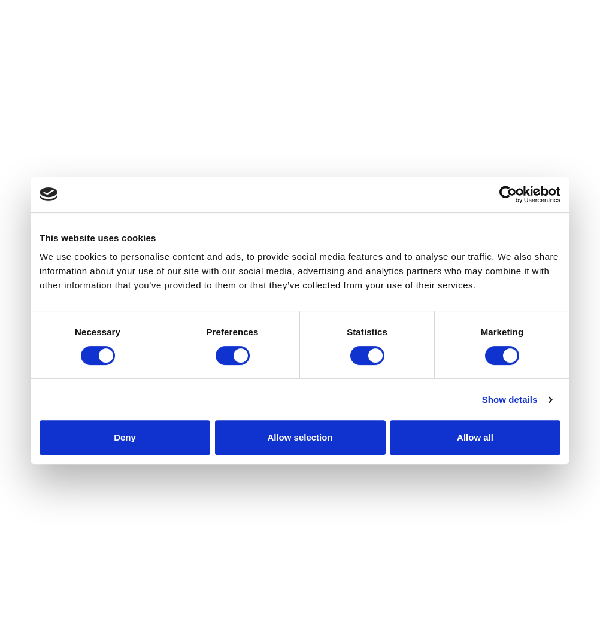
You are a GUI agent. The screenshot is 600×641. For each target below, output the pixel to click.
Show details (510, 399)
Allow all (475, 437)
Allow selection (299, 437)
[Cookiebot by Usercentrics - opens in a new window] (508, 194)
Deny (125, 437)
